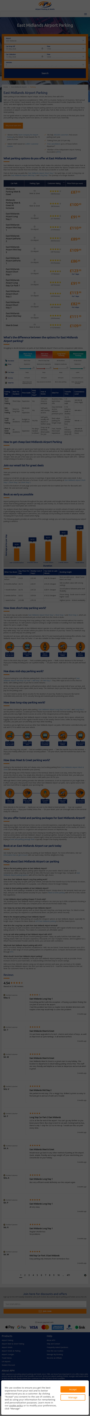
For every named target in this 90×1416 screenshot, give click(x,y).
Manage (72, 1397)
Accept (73, 1389)
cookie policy (16, 1405)
